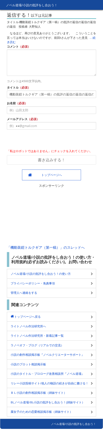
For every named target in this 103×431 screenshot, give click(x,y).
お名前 (11, 103)
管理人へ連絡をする (24, 293)
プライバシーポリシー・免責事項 (33, 283)
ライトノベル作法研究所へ (28, 326)
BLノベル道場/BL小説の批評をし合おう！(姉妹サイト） (48, 402)
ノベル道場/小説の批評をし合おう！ (31, 5)
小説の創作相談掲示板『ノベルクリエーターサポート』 (47, 355)
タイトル (13, 87)
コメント (13, 46)
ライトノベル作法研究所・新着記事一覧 (37, 336)
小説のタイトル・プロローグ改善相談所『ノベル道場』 (47, 374)
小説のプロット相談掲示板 (28, 364)
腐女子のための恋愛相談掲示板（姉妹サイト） (42, 412)
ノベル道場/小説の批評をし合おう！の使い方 (41, 274)
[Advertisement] (51, 215)
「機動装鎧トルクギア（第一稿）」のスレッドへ (46, 247)
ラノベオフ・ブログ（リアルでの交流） (37, 345)
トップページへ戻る (27, 316)
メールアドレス (17, 119)
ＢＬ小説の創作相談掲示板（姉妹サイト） (39, 393)
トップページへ (51, 175)
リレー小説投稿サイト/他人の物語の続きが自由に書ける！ (49, 383)
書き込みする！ (51, 159)
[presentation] (37, 140)
